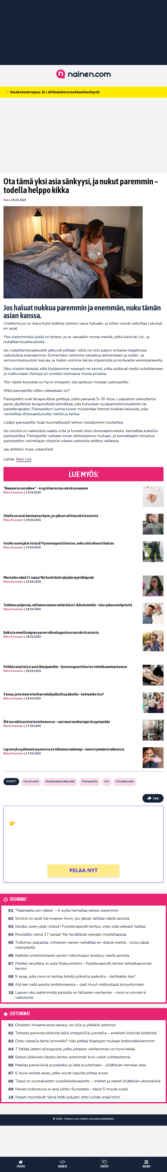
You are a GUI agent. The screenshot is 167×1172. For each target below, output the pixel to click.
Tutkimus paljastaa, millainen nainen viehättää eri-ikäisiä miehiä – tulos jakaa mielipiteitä (67, 605)
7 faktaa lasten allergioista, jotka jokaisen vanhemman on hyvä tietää (75, 1049)
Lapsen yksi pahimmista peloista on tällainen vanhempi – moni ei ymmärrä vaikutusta (63, 749)
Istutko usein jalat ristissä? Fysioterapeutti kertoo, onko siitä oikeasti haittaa (58, 543)
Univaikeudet (125, 781)
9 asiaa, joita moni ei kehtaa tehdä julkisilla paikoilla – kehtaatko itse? (53, 694)
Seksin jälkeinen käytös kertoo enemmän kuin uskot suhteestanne (72, 1057)
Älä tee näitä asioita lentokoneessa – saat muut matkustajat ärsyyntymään (56, 722)
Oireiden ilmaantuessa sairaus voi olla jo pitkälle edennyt (65, 1025)
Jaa (153, 798)
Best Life (24, 459)
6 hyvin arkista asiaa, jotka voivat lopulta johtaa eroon (61, 1073)
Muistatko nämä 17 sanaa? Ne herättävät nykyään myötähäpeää (48, 577)
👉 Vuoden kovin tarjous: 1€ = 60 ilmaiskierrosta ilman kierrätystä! (52, 92)
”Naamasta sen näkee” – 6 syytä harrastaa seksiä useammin (45, 488)
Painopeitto (89, 781)
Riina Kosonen (13, 492)
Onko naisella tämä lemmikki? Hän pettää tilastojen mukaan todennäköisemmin (85, 1041)
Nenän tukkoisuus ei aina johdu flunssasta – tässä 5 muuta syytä (71, 1089)
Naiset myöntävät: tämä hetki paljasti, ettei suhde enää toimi (67, 1097)
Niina (6, 200)
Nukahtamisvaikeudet (60, 781)
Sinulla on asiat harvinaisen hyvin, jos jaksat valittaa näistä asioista (50, 516)
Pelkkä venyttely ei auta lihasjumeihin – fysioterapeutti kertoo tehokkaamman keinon (65, 667)
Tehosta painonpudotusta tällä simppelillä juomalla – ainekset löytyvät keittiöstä (86, 1033)
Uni (106, 781)
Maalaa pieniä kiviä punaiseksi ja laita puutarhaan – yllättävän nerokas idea (80, 1065)
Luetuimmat (20, 1013)
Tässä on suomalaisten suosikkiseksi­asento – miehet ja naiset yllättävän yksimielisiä (87, 1081)
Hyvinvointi (31, 781)
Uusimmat (18, 899)
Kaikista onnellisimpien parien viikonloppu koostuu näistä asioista (51, 632)
